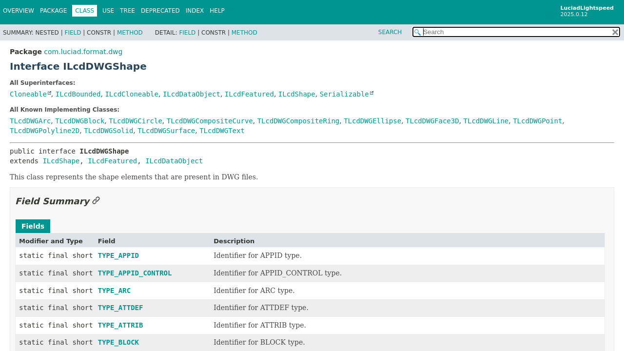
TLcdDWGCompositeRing (298, 121)
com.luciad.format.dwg (83, 52)
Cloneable (28, 94)
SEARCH (390, 32)
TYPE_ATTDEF (120, 308)
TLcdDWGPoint (537, 121)
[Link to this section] (96, 201)
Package (53, 10)
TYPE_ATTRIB (120, 325)
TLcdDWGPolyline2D (44, 131)
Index (195, 10)
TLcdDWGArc (30, 121)
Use (108, 10)
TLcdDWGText (222, 131)
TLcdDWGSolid (108, 131)
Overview (18, 10)
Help (217, 10)
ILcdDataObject (191, 94)
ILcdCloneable (131, 94)
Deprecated (160, 10)
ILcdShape (296, 94)
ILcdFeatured (249, 94)
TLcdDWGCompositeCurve (210, 121)
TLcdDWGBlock (79, 121)
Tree (127, 10)
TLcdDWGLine (486, 121)
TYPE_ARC (114, 290)
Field (72, 32)
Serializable (344, 94)
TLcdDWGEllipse (372, 121)
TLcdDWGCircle (135, 121)
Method (130, 32)
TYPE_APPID (118, 255)
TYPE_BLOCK (118, 342)
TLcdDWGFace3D (432, 121)
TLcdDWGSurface (166, 131)
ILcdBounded (78, 94)
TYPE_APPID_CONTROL (135, 273)
